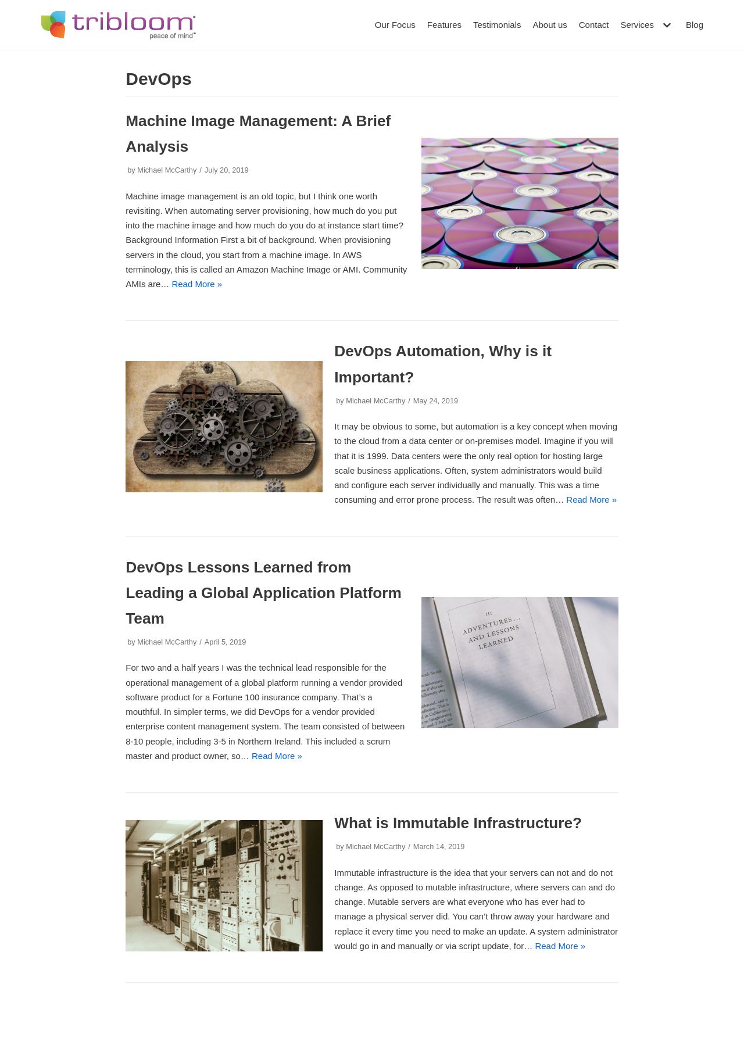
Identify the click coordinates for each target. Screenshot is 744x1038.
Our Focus (395, 25)
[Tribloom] (118, 25)
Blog (694, 25)
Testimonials (497, 25)
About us (550, 25)
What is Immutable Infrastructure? (458, 823)
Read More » (196, 284)
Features (444, 25)
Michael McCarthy (166, 170)
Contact (594, 25)
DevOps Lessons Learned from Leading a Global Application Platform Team (264, 593)
